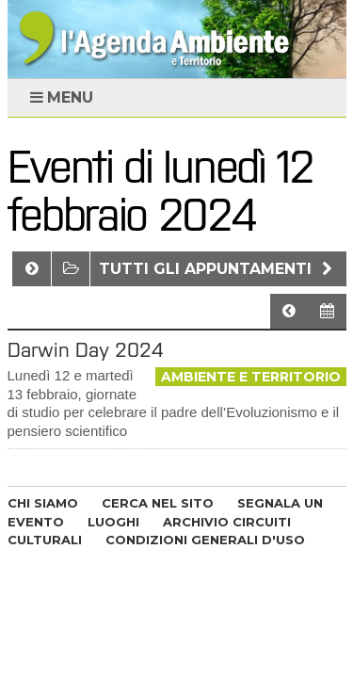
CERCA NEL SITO (158, 502)
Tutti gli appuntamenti (218, 269)
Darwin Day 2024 (85, 350)
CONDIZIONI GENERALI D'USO (205, 539)
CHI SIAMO (43, 502)
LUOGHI (113, 521)
